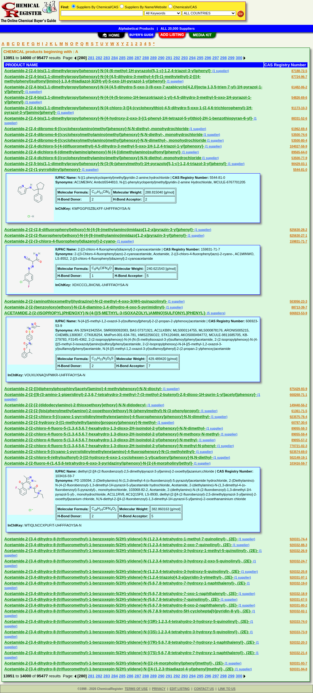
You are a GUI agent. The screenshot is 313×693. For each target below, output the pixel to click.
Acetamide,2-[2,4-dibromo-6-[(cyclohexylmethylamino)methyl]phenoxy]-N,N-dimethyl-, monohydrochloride (105, 140)
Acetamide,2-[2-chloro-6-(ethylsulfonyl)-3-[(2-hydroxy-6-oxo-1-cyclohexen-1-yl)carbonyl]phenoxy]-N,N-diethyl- (108, 457)
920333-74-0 (298, 621)
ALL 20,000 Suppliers (178, 28)
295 (200, 58)
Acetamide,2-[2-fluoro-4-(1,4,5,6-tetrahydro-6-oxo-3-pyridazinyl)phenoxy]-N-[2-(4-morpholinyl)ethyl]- (98, 463)
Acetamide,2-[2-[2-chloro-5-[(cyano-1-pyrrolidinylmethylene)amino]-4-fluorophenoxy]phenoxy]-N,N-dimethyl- (107, 416)
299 (231, 58)
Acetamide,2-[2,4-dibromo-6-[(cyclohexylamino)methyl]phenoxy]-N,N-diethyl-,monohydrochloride (96, 128)
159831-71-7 (298, 241)
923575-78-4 (298, 417)
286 (130, 58)
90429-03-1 (299, 164)
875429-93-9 (298, 389)
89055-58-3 (299, 428)
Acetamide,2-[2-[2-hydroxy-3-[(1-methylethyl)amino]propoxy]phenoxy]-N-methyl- (80, 422)
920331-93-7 (298, 663)
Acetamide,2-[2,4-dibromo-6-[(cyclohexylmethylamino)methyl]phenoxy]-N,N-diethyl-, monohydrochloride (103, 134)
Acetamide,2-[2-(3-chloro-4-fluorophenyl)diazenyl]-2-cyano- (60, 241)
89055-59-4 (299, 434)
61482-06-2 (299, 87)
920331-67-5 (298, 599)
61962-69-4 (299, 129)
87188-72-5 (299, 71)
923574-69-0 (298, 452)
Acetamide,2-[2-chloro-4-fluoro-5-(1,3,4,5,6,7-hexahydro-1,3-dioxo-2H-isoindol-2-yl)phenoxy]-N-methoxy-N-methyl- (112, 434)
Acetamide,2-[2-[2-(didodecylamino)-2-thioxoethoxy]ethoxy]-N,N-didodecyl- (75, 405)
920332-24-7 (298, 561)
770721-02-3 (298, 446)
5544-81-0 (300, 169)
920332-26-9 (298, 551)
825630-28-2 (298, 230)
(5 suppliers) (215, 313)
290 (161, 58)
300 (239, 58)
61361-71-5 (299, 411)
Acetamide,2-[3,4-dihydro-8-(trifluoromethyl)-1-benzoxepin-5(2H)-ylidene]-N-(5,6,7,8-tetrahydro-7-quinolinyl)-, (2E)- (112, 599)
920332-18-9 (298, 593)
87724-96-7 (299, 76)
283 (107, 58)
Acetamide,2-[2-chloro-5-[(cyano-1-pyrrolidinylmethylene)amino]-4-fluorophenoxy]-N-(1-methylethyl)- (99, 451)
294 (192, 58)
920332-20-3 (298, 642)
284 (114, 58)
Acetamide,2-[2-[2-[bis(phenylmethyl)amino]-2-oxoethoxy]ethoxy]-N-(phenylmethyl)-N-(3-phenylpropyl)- (102, 410)
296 (208, 58)
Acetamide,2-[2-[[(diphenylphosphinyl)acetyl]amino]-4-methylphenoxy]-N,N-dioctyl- (83, 388)
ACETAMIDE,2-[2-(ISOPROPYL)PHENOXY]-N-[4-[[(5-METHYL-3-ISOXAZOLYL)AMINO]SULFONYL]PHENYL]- (105, 313)
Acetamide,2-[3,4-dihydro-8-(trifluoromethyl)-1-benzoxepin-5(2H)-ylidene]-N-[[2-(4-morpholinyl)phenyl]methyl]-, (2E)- (114, 663)
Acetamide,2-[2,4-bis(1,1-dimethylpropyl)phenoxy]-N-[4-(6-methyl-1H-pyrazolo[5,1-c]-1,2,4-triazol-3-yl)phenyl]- (108, 70)
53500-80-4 (299, 140)
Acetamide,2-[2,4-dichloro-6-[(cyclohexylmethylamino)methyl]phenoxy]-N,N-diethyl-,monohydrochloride (102, 157)
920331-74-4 (298, 539)
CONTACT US (204, 689)
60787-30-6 (299, 422)
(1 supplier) (220, 71)
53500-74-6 (299, 134)
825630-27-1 (298, 235)
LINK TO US (226, 689)
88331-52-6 (299, 118)
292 (177, 58)
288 (145, 58)
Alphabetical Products (136, 28)
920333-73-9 (298, 632)
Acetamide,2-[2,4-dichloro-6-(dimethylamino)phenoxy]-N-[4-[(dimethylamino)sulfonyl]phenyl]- (92, 152)
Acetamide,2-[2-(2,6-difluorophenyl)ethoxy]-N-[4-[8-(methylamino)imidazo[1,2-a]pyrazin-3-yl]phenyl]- (99, 229)
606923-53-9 (298, 313)
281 (91, 58)
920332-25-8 (298, 571)
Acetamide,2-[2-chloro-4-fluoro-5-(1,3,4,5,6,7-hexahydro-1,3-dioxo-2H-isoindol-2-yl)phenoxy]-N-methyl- (101, 440)
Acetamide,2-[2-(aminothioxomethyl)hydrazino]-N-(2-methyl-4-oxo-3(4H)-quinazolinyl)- (85, 301)
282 (99, 58)
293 (184, 58)
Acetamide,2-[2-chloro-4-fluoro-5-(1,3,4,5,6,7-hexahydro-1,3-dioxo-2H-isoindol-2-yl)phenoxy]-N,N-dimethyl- (104, 428)
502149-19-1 (298, 457)
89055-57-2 (299, 440)
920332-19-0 (298, 583)
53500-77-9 (299, 158)
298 (223, 58)
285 (122, 58)
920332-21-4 (298, 653)
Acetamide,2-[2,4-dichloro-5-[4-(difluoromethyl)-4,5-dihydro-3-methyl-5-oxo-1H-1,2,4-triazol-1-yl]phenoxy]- (104, 146)
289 (153, 58)
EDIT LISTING (180, 689)
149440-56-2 (298, 405)
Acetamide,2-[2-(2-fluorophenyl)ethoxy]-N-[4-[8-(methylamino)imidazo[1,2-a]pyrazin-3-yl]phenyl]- (95, 235)
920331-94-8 (298, 669)
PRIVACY (159, 689)
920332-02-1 (298, 611)
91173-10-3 (299, 108)
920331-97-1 (298, 577)
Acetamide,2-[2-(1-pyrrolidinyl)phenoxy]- (42, 169)
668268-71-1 (298, 394)
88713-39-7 (299, 307)
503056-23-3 (298, 301)
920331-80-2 (298, 605)
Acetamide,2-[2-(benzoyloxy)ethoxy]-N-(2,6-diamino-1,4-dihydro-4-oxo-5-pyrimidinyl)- (84, 307)
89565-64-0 (299, 152)
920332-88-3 (298, 545)
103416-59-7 (298, 463)
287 (138, 58)
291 (169, 58)
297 (215, 58)
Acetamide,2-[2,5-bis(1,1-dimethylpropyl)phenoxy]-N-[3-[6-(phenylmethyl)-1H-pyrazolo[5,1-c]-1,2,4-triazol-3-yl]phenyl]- (115, 163)
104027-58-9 (298, 146)
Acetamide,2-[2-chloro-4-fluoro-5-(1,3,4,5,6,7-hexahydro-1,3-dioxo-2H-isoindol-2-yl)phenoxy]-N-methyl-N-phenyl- (110, 445)
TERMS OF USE (136, 689)
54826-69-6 (299, 97)
